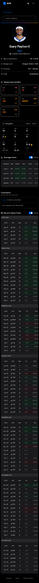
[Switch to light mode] (28, 3)
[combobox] (17, 18)
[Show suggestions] (34, 18)
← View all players (6, 12)
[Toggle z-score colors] (33, 157)
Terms (17, 578)
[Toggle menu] (33, 3)
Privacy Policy (28, 578)
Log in (5, 200)
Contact (9, 578)
